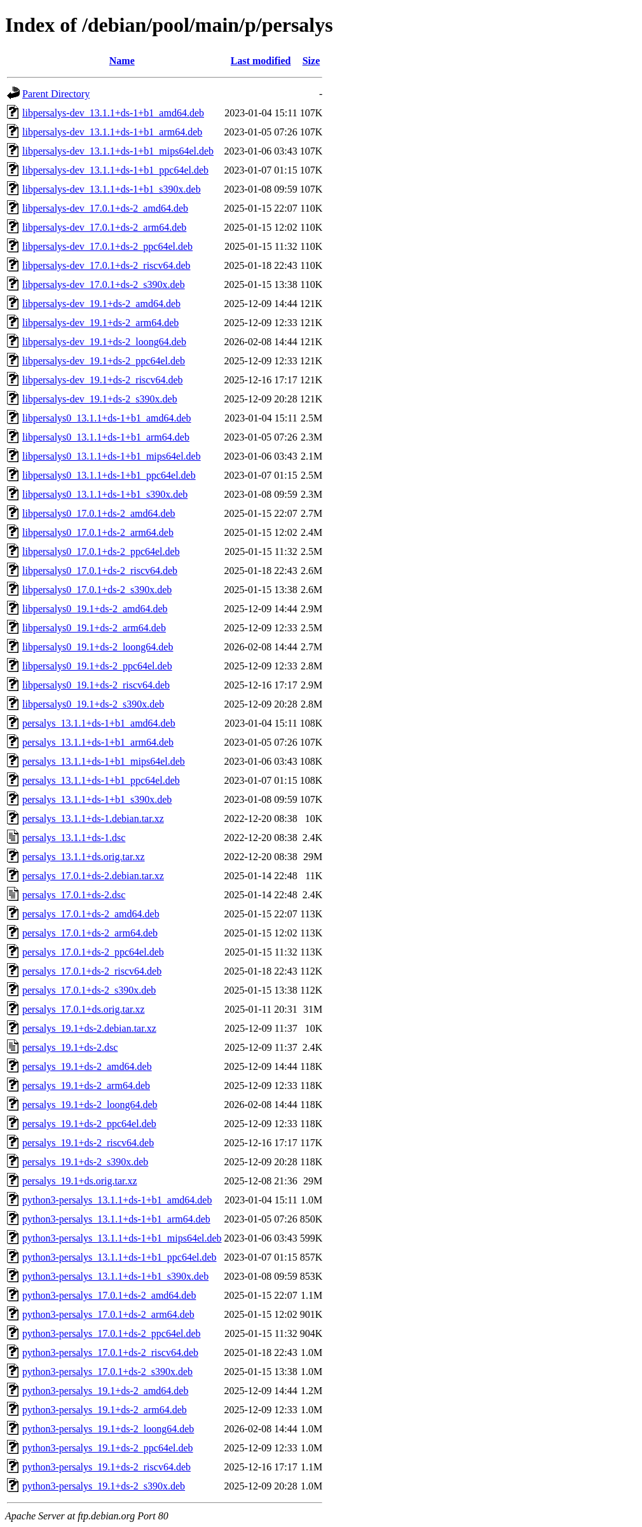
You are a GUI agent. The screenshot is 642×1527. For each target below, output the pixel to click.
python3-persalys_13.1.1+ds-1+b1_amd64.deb (117, 1200)
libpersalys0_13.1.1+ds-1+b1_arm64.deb (105, 437)
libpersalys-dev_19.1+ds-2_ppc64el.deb (103, 360)
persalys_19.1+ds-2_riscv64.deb (88, 1142)
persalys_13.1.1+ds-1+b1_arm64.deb (98, 742)
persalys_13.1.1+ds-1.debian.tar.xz (93, 818)
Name (122, 60)
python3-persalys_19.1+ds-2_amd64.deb (105, 1390)
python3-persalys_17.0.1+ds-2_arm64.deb (108, 1314)
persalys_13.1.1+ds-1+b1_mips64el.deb (103, 761)
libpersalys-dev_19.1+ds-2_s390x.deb (99, 399)
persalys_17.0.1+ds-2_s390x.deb (89, 990)
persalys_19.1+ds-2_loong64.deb (90, 1104)
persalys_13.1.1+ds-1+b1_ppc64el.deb (101, 780)
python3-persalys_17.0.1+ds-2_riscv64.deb (110, 1352)
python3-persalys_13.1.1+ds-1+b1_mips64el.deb (122, 1238)
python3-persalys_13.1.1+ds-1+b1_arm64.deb (116, 1219)
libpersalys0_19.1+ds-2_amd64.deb (95, 608)
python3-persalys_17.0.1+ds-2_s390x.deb (107, 1371)
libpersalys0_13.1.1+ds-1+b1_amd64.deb (106, 418)
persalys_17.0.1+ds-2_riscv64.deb (91, 971)
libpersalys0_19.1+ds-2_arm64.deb (94, 627)
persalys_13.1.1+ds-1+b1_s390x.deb (97, 799)
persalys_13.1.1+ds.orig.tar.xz (83, 856)
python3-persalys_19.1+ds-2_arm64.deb (104, 1409)
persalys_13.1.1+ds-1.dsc (73, 837)
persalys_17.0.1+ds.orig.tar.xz (83, 1009)
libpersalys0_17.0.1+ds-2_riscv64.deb (99, 570)
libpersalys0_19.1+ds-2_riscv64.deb (96, 685)
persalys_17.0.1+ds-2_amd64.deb (91, 913)
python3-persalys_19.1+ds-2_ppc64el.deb (107, 1447)
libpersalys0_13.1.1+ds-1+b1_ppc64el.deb (109, 475)
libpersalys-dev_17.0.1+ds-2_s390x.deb (103, 284)
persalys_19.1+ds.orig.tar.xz (79, 1180)
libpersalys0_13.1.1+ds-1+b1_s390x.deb (105, 494)
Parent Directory (56, 93)
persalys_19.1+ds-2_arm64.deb (86, 1085)
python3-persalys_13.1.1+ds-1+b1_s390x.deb (115, 1276)
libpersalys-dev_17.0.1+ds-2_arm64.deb (104, 227)
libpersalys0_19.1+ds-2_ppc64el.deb (97, 666)
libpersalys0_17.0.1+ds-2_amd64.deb (98, 513)
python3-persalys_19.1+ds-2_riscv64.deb (106, 1467)
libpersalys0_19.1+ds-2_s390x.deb (93, 704)
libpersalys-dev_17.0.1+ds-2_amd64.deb (105, 208)
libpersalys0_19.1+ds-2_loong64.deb (97, 646)
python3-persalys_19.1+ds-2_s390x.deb (103, 1486)
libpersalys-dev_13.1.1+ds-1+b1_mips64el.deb (118, 151)
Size (311, 60)
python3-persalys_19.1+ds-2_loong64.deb (108, 1428)
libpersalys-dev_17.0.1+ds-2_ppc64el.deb (107, 246)
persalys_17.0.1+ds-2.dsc (73, 894)
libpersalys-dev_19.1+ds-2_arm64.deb (100, 322)
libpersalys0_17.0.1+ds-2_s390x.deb (97, 589)
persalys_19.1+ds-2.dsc (70, 1047)
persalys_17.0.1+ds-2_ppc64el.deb (93, 952)
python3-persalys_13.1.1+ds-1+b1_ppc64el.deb (119, 1257)
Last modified (261, 60)
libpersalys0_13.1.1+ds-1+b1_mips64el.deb (111, 456)
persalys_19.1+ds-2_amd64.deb (87, 1066)
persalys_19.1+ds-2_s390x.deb (85, 1161)
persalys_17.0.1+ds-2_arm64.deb (90, 933)
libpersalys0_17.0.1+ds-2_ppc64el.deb (101, 551)
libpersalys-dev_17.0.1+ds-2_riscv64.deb (106, 265)
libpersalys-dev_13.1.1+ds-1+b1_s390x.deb (111, 189)
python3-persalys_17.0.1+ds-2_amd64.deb (109, 1295)
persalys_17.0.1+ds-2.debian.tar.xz (93, 875)
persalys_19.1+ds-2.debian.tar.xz (89, 1028)
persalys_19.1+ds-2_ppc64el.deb (89, 1123)
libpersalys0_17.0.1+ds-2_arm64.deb (98, 532)
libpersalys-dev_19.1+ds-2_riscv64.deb (102, 379)
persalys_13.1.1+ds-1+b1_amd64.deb (98, 723)
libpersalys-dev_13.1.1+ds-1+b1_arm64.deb (112, 132)
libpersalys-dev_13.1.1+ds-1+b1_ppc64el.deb (115, 170)
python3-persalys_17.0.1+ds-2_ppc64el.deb (111, 1333)
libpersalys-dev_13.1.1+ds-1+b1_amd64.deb (113, 112)
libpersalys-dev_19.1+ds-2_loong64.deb (104, 341)
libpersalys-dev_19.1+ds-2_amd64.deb (101, 303)
